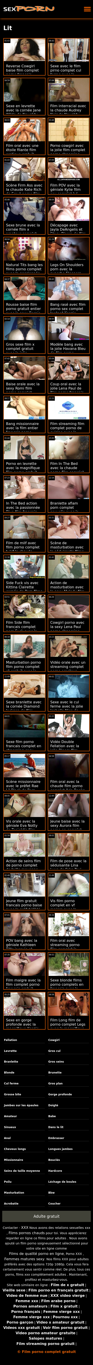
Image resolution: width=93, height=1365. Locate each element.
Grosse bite (12, 1094)
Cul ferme (11, 1083)
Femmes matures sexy (24, 1259)
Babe (52, 1116)
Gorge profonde (60, 1094)
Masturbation (14, 1192)
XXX (24, 1227)
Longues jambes (60, 1149)
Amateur (10, 1116)
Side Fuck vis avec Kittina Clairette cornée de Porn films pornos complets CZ (24, 589)
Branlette (11, 1061)
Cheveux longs (15, 1149)
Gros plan (55, 1083)
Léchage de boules (62, 1181)
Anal (7, 1138)
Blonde (9, 1072)
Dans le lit (55, 1127)
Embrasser (56, 1138)
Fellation (10, 1040)
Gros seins (56, 1061)
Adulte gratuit (46, 1216)
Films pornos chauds (27, 1233)
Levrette (10, 1051)
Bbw (51, 1192)
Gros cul (54, 1051)
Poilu (8, 1181)
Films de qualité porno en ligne (36, 1254)
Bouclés (54, 1160)
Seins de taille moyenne (22, 1170)
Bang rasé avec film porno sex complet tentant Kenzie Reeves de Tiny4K (68, 310)
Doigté (53, 1105)
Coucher (54, 1203)
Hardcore (55, 1170)
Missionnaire (13, 1160)
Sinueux (10, 1127)
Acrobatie (11, 1203)
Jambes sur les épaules (21, 1105)
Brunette (54, 1072)
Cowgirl (53, 1040)
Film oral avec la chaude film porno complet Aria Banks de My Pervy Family (67, 788)
